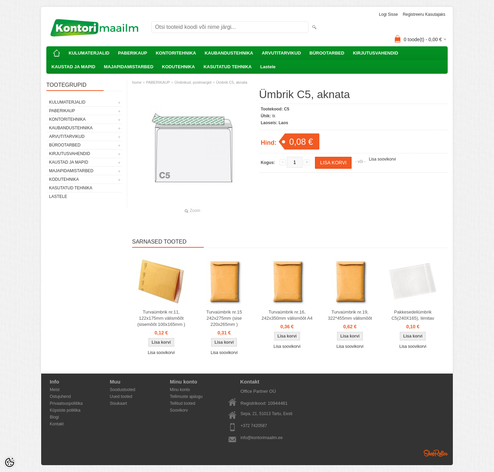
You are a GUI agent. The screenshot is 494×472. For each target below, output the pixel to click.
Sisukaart (118, 403)
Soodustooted (122, 389)
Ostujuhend (60, 396)
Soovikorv (179, 410)
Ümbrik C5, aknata (231, 82)
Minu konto (180, 389)
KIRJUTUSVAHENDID (375, 53)
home (137, 82)
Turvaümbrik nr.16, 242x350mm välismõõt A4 (287, 315)
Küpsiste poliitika (65, 410)
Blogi (54, 417)
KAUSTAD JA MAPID (73, 66)
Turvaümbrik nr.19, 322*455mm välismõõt (350, 315)
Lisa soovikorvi (382, 159)
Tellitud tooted (182, 403)
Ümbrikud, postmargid (193, 82)
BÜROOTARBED (326, 53)
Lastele (267, 66)
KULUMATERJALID (89, 53)
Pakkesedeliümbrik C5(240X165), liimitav (412, 315)
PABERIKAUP (132, 53)
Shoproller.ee (436, 453)
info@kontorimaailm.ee (261, 437)
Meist (55, 389)
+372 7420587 (253, 425)
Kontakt (57, 424)
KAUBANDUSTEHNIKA (228, 53)
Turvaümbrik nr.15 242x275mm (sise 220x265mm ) (224, 318)
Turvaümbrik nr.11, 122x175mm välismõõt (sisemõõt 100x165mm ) (161, 318)
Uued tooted (121, 396)
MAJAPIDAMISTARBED (128, 66)
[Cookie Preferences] (9, 462)
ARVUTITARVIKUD (281, 53)
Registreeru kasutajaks (424, 14)
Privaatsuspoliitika (66, 403)
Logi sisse (388, 14)
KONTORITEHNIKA (176, 53)
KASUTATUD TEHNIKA (227, 66)
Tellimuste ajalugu (186, 396)
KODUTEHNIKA (178, 66)
